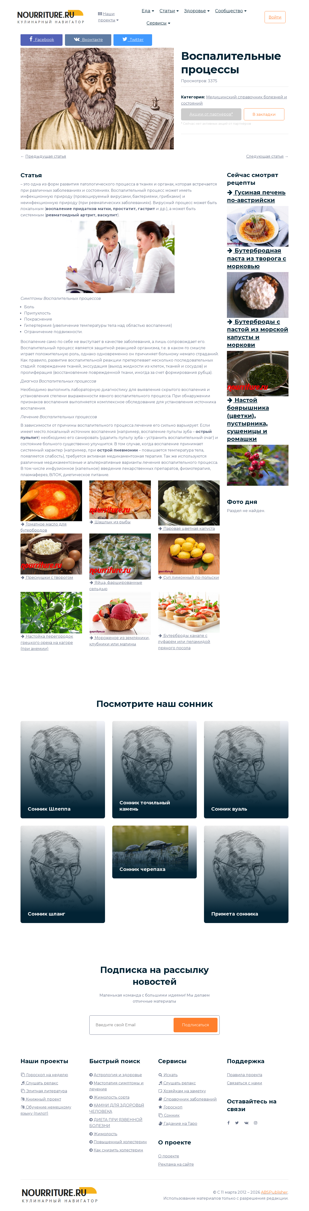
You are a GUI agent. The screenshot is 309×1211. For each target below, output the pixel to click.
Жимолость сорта (111, 1097)
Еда (146, 11)
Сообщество (229, 11)
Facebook (41, 39)
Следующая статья (265, 156)
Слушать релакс (39, 1083)
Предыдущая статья (45, 156)
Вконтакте (88, 39)
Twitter (133, 39)
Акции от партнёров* (211, 114)
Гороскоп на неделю (44, 1075)
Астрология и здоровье (118, 1075)
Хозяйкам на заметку (182, 1091)
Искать (168, 1075)
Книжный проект (41, 1099)
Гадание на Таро (177, 1123)
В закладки (264, 114)
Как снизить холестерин (118, 1150)
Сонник (169, 1115)
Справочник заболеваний (187, 1099)
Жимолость (105, 1134)
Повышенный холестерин (120, 1142)
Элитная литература (44, 1091)
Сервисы (157, 23)
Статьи (167, 11)
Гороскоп (170, 1107)
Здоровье (195, 11)
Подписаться (195, 1025)
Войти (275, 17)
